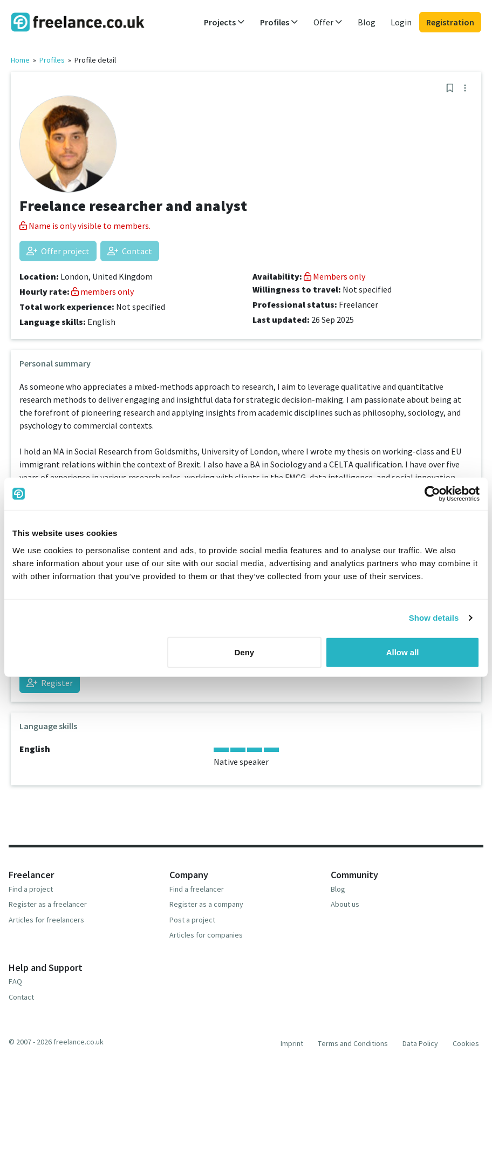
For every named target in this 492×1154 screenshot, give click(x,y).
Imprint (292, 1043)
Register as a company (206, 904)
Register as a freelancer (48, 904)
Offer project (58, 251)
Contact (129, 251)
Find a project (31, 889)
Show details (434, 617)
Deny (245, 651)
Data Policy (420, 1043)
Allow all (402, 651)
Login (401, 22)
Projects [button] (224, 22)
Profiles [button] (279, 22)
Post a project (192, 920)
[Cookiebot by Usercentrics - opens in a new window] (432, 494)
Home (20, 60)
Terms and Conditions (353, 1043)
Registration (450, 22)
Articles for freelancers (46, 920)
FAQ (15, 981)
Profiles (52, 60)
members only (102, 291)
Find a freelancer (196, 889)
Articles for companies (206, 935)
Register (49, 682)
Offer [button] (328, 22)
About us (345, 904)
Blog (366, 22)
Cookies (466, 1043)
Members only (334, 276)
